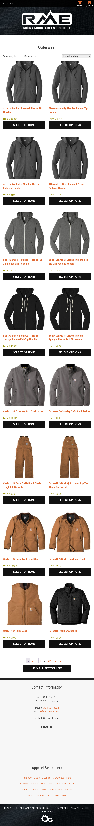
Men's (44, 783)
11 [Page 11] (54, 660)
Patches (34, 789)
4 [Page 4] (40, 660)
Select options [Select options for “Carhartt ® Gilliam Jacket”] (70, 643)
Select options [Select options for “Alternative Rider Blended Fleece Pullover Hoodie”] (24, 200)
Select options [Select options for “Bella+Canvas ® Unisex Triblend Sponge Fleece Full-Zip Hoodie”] (24, 352)
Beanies (46, 777)
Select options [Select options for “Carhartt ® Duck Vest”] (24, 643)
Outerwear (68, 783)
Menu (9, 3)
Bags (37, 777)
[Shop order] (76, 56)
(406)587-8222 (51, 707)
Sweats (68, 789)
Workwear (60, 795)
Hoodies (24, 783)
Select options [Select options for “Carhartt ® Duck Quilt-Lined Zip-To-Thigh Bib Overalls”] (24, 499)
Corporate (58, 777)
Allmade (27, 777)
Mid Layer (54, 783)
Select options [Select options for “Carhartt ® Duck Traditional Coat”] (24, 571)
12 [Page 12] (59, 660)
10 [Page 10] (49, 660)
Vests (50, 795)
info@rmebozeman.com (50, 711)
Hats (68, 777)
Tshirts (31, 795)
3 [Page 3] (36, 660)
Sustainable (55, 789)
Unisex (40, 795)
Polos (44, 789)
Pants (24, 789)
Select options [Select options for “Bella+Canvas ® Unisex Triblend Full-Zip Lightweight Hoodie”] (24, 276)
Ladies (34, 783)
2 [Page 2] (32, 660)
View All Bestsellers (47, 668)
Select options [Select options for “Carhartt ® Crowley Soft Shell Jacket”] (24, 424)
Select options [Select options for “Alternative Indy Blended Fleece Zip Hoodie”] (24, 125)
